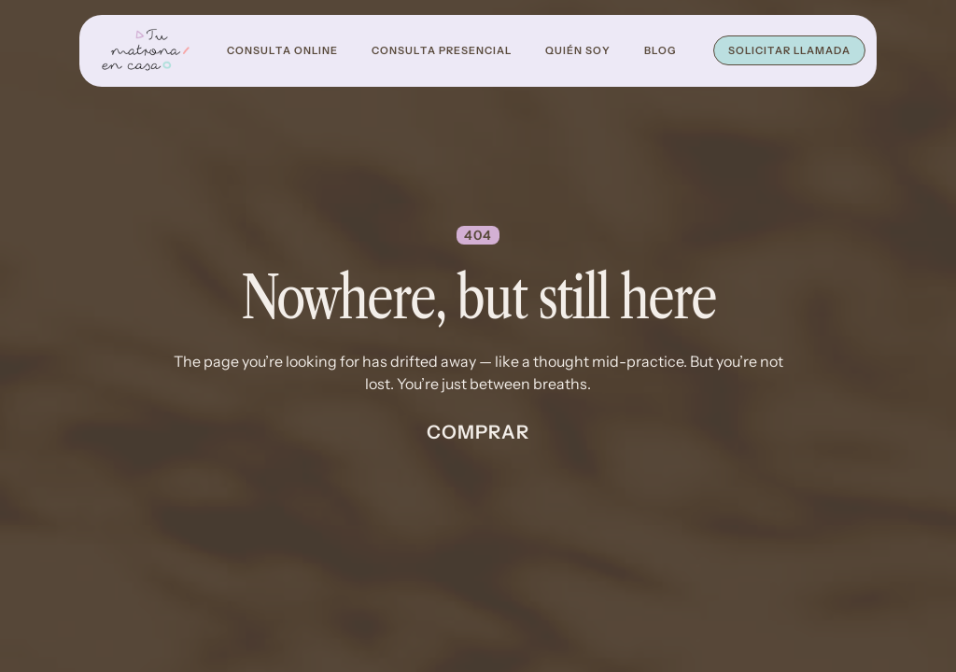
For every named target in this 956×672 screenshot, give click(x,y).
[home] (146, 51)
